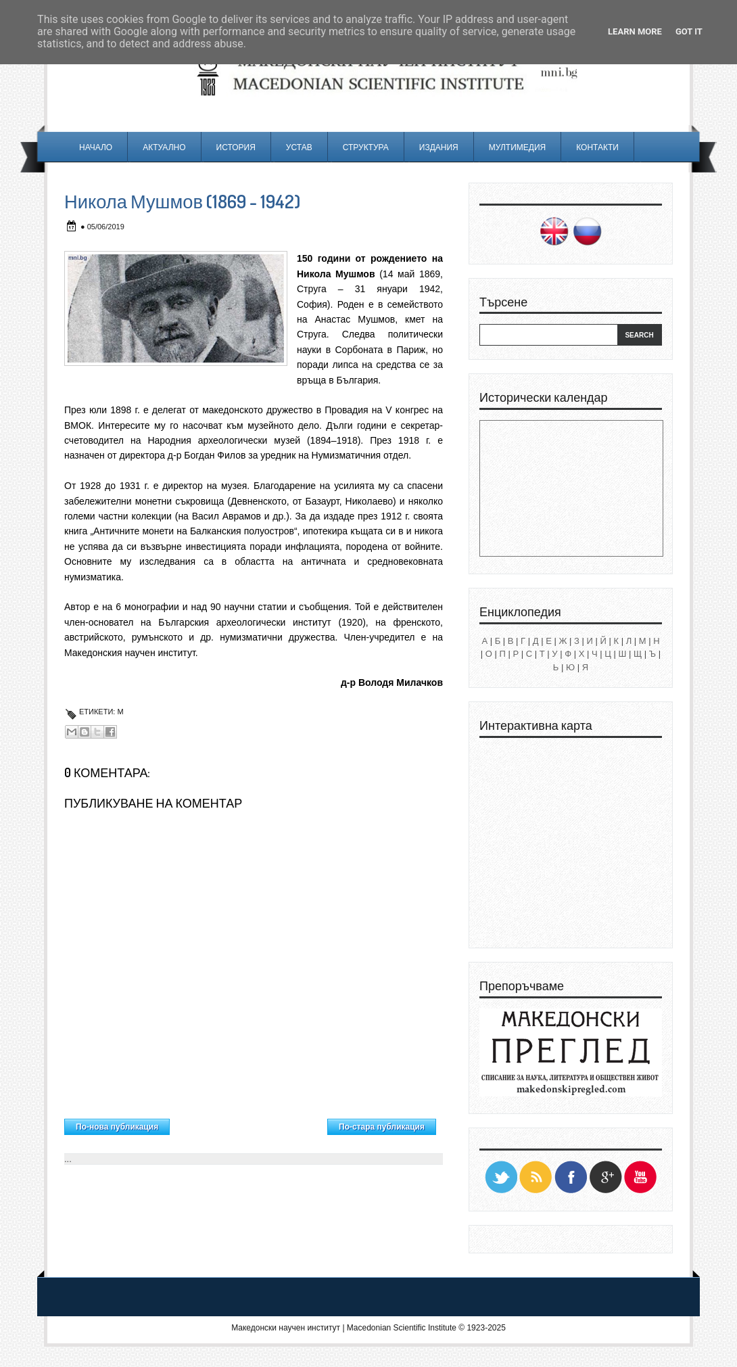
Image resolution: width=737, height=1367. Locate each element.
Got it (689, 31)
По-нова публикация (117, 1127)
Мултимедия (517, 147)
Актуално (164, 147)
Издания (438, 147)
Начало (95, 147)
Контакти (597, 147)
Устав (299, 147)
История (236, 147)
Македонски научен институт (285, 1328)
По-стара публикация (382, 1127)
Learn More (635, 31)
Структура (366, 147)
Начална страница (248, 1123)
